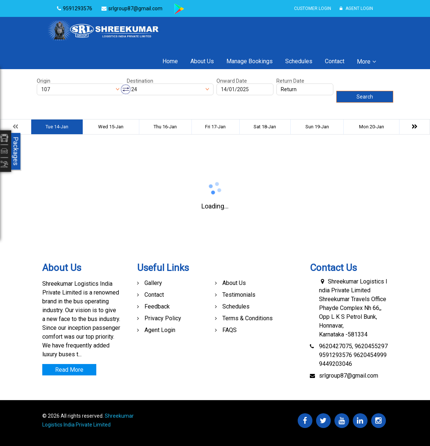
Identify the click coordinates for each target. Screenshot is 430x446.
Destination (140, 80)
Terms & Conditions (247, 318)
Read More (69, 369)
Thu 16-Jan (165, 126)
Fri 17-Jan (215, 126)
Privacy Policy (162, 318)
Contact (334, 61)
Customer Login (312, 8)
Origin (43, 80)
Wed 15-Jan (110, 126)
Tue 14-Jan (57, 126)
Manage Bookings (249, 61)
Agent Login (356, 8)
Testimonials (238, 294)
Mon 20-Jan (371, 126)
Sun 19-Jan (317, 126)
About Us (202, 61)
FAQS (229, 330)
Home (170, 61)
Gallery (153, 282)
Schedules (298, 61)
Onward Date (231, 80)
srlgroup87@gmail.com (348, 375)
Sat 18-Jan (265, 126)
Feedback (157, 306)
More (363, 61)
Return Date (290, 80)
